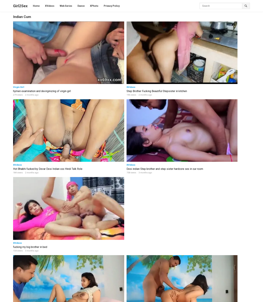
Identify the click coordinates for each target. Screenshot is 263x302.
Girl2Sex (20, 6)
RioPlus (225, 298)
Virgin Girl (18, 49)
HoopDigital (192, 298)
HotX (242, 295)
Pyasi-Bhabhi (200, 259)
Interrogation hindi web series (167, 275)
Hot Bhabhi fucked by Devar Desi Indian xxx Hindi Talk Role (128, 55)
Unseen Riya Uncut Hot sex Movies (33, 185)
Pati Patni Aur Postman (205, 264)
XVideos (65, 49)
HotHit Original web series (75, 134)
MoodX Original (118, 295)
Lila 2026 (96, 249)
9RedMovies (141, 298)
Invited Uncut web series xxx (174, 141)
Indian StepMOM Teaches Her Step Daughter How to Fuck (50, 225)
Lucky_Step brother (203, 269)
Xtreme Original (105, 298)
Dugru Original (22, 298)
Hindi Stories (184, 295)
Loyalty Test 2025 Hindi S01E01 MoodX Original (218, 237)
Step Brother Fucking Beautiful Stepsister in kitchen (79, 55)
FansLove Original (68, 298)
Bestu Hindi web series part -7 (167, 236)
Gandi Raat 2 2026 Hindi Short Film (110, 262)
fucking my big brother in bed (222, 53)
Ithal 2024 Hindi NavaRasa (207, 274)
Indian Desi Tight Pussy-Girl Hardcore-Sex (215, 279)
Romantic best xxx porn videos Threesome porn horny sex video (32, 99)
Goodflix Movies (202, 295)
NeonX (208, 181)
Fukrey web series (153, 295)
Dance (54, 298)
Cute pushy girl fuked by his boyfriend (179, 185)
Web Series (58, 295)
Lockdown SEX (39, 262)
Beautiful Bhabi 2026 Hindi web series (168, 225)
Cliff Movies (231, 295)
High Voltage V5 (40, 275)
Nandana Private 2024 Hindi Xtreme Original (216, 245)
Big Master (157, 249)
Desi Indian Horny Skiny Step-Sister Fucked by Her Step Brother (50, 238)
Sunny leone (238, 298)
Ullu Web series (87, 298)
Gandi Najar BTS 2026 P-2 (105, 275)
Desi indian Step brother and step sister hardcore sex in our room (177, 55)
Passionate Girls (40, 249)
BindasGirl (19, 218)
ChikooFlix (170, 295)
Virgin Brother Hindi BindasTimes (210, 232)
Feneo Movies (157, 298)
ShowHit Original (124, 298)
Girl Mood (79, 218)
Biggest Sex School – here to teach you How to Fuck (220, 223)
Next (141, 202)
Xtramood (18, 137)
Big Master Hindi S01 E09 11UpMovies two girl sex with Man (81, 187)
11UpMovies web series (74, 181)
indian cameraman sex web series (170, 262)
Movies (138, 218)
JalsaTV (215, 298)
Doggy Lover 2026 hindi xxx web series (109, 225)
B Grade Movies (40, 298)
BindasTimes (73, 295)
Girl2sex (25, 291)
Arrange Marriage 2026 (104, 236)
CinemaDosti (135, 295)
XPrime (170, 298)
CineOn (204, 298)
